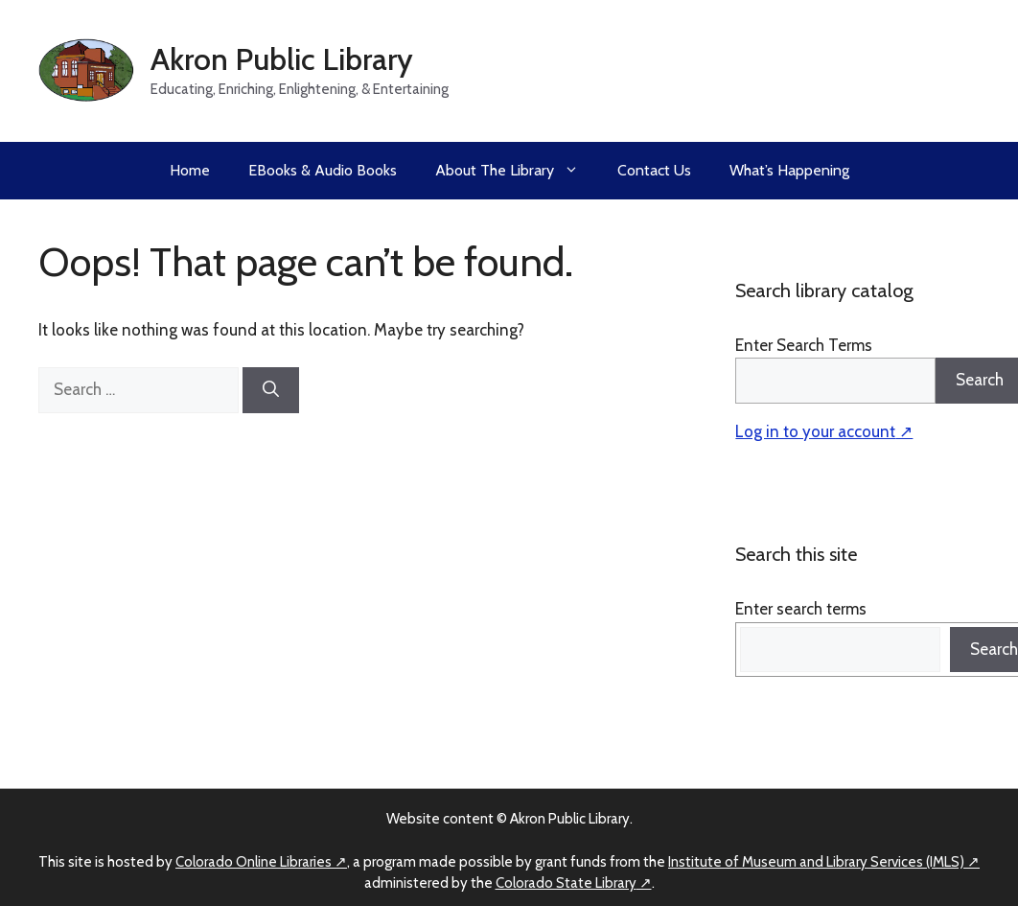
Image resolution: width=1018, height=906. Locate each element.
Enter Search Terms (803, 345)
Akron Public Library (281, 59)
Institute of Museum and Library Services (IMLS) (816, 862)
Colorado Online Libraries (253, 862)
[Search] (271, 390)
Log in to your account (815, 431)
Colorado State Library (566, 883)
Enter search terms (801, 608)
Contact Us (654, 170)
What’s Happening (789, 170)
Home (190, 170)
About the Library (516, 170)
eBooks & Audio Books (322, 170)
